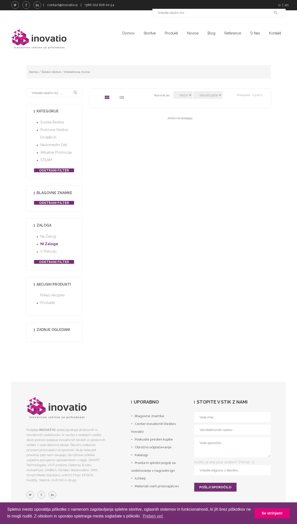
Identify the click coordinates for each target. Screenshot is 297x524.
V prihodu (48, 251)
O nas (255, 33)
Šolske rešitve (51, 72)
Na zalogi (48, 236)
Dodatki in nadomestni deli (53, 141)
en (287, 5)
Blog (211, 33)
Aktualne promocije (56, 152)
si (279, 5)
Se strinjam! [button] (272, 513)
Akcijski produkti (54, 284)
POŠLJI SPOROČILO (215, 487)
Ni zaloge (49, 244)
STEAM (46, 160)
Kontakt (275, 33)
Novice (193, 33)
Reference (232, 33)
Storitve (150, 33)
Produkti (171, 33)
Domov (128, 33)
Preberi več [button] (153, 516)
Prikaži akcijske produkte (52, 299)
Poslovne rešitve (54, 130)
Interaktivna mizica (77, 72)
